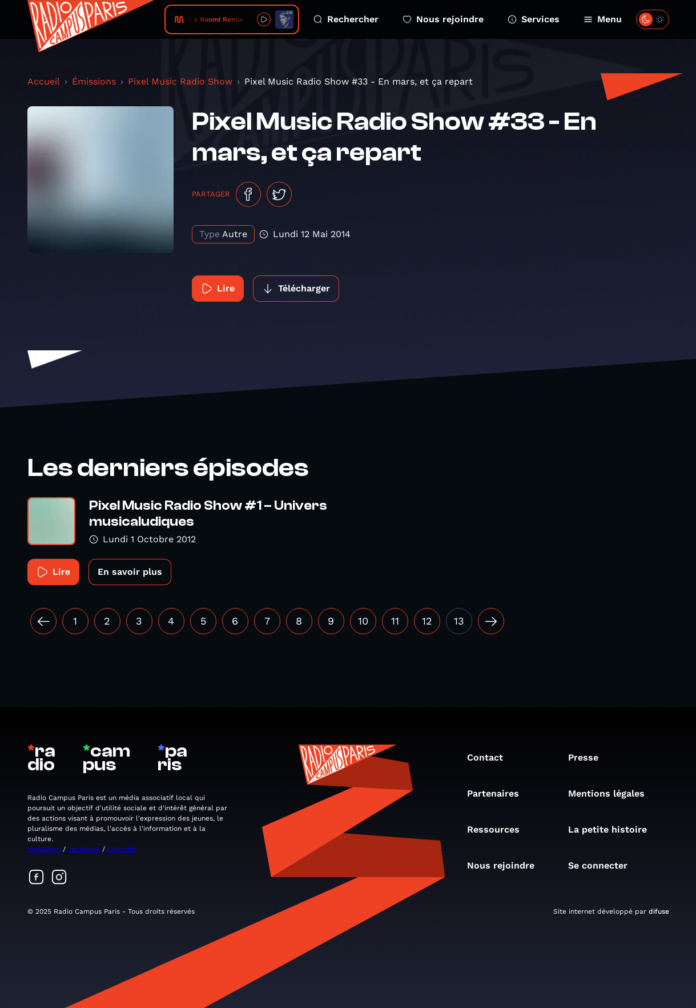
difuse (659, 911)
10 (363, 621)
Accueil (43, 81)
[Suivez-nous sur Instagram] (59, 878)
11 (395, 621)
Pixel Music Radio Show (180, 81)
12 (427, 621)
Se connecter (603, 865)
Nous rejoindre (443, 19)
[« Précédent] (43, 621)
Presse (589, 757)
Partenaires (498, 793)
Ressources (499, 829)
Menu (603, 19)
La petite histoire (613, 829)
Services (534, 19)
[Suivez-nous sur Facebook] (36, 878)
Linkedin (121, 849)
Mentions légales (612, 793)
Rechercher (346, 19)
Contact (490, 757)
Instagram (44, 849)
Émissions (94, 81)
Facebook (84, 849)
